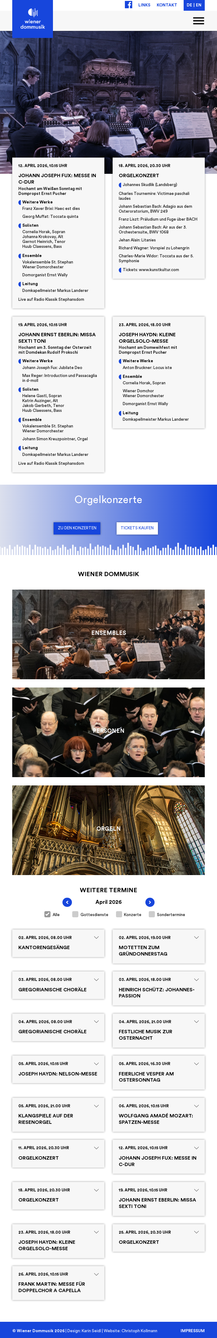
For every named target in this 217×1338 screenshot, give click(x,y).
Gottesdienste (90, 914)
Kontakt (167, 5)
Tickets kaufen (137, 528)
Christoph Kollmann (139, 1331)
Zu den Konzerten (77, 528)
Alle (52, 914)
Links (144, 5)
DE (189, 5)
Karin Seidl (91, 1331)
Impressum (193, 1331)
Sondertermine (167, 914)
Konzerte (129, 914)
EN (198, 5)
